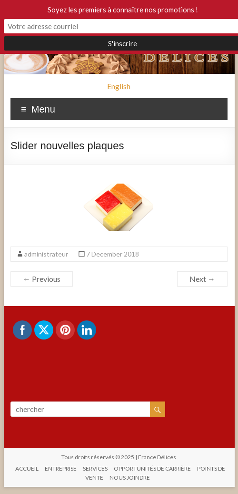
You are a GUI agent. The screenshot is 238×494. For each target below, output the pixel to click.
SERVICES (95, 468)
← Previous (41, 278)
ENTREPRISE (61, 468)
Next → (202, 278)
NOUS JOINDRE (129, 477)
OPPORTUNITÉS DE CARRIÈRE (152, 468)
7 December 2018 (112, 254)
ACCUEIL (27, 468)
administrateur (46, 254)
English (118, 86)
